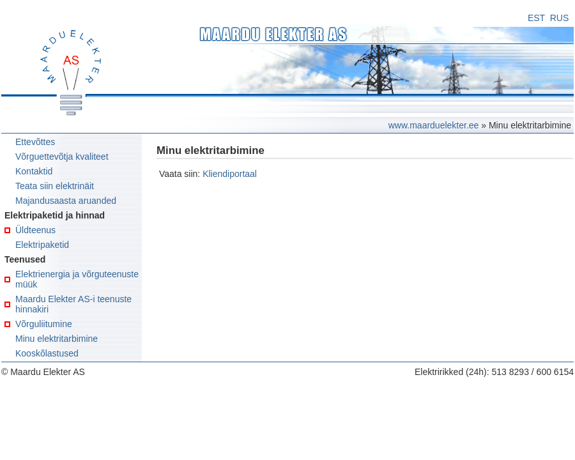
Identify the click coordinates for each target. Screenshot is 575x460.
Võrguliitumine (43, 324)
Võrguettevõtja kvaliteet (62, 156)
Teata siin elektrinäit (54, 186)
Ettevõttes (35, 142)
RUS (559, 18)
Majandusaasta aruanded (65, 200)
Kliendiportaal (230, 174)
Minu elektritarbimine (56, 339)
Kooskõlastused (47, 353)
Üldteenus (35, 230)
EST (536, 18)
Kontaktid (33, 171)
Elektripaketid (42, 245)
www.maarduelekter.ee (433, 125)
